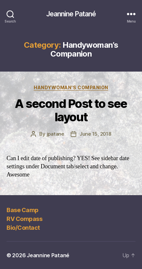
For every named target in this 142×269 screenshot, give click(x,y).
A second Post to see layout (71, 110)
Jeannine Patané (71, 13)
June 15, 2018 (95, 134)
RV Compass (24, 218)
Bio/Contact (23, 227)
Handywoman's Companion (71, 87)
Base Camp (23, 210)
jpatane (55, 134)
